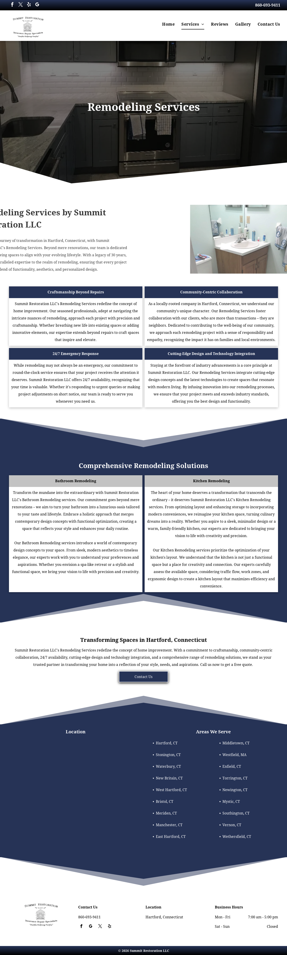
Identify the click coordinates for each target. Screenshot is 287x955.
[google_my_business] (37, 5)
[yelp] (29, 5)
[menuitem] (168, 24)
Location (75, 731)
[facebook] (12, 5)
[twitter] (20, 5)
